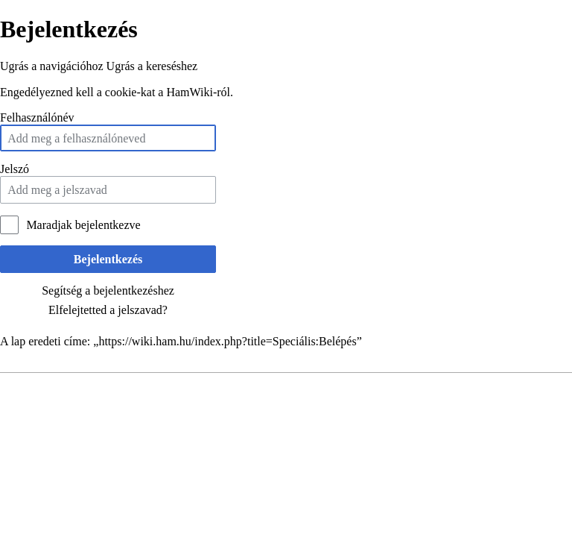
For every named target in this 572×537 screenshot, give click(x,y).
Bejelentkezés (108, 259)
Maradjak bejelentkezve (83, 225)
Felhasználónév (37, 117)
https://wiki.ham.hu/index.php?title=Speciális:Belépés (227, 341)
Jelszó (14, 169)
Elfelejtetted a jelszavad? (108, 310)
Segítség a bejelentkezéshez (108, 290)
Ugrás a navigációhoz (52, 66)
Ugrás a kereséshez (152, 66)
